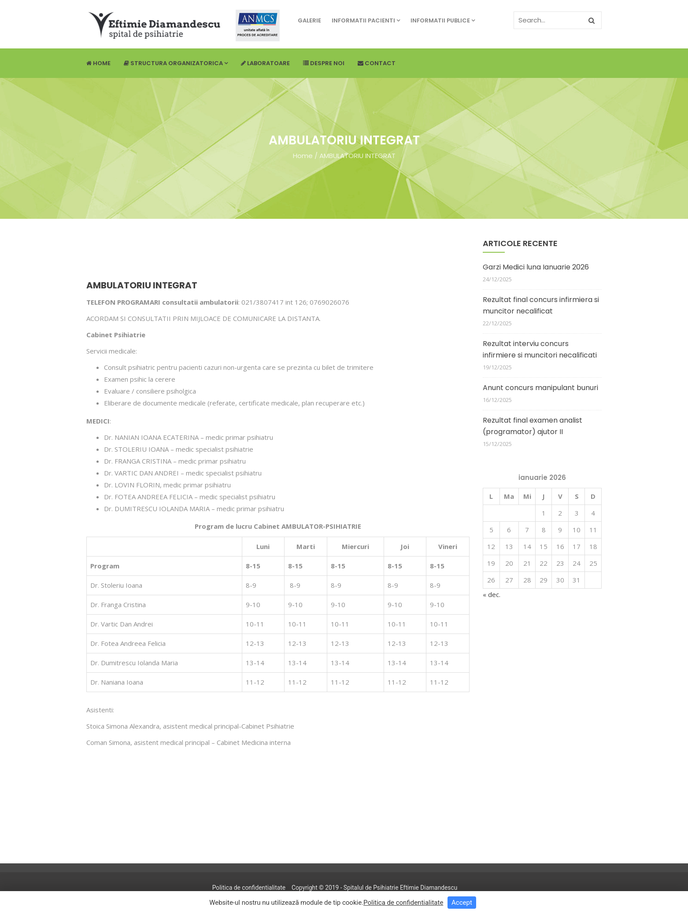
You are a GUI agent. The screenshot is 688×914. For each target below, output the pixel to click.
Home (98, 63)
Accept (461, 903)
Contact (377, 63)
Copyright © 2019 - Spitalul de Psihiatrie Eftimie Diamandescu (374, 887)
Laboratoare (265, 63)
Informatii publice (443, 20)
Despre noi (323, 63)
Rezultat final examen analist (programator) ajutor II (532, 426)
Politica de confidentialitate (248, 887)
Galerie (309, 20)
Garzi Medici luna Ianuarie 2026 (536, 267)
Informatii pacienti (366, 20)
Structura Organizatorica (176, 63)
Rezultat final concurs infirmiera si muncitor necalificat (541, 305)
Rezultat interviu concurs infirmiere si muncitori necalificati (540, 349)
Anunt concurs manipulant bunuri (540, 388)
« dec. (491, 594)
